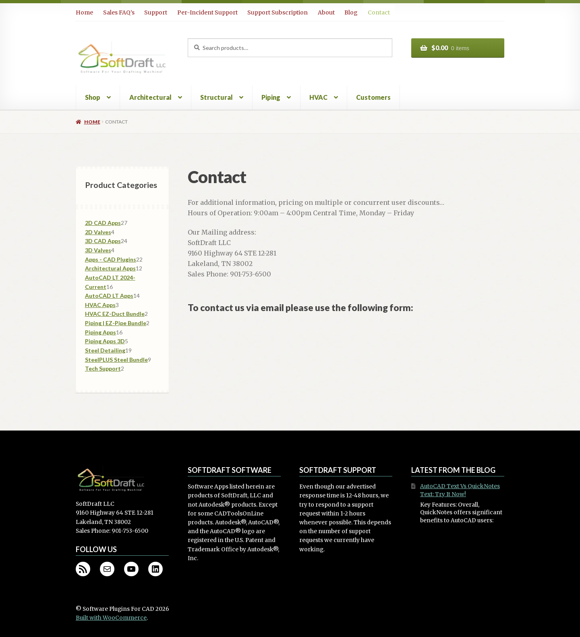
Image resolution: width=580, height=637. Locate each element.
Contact (379, 12)
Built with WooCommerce (111, 617)
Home (84, 12)
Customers (373, 97)
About (326, 12)
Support (155, 12)
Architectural (150, 97)
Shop (92, 97)
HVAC (318, 97)
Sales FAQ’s (119, 12)
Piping (270, 97)
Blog (351, 12)
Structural (216, 97)
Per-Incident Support (207, 12)
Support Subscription (277, 12)
